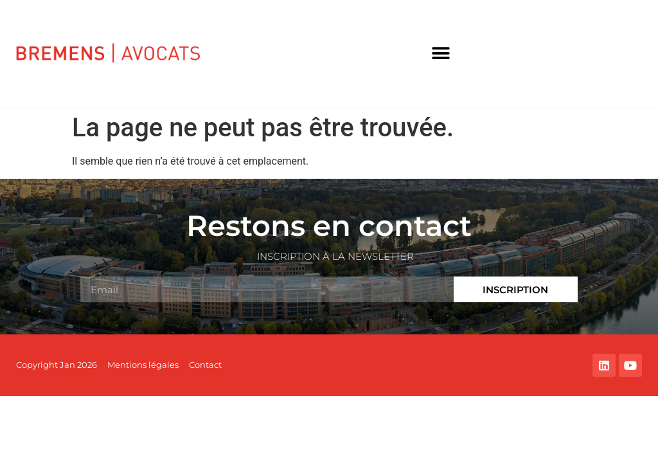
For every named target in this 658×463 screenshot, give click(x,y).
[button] (441, 53)
